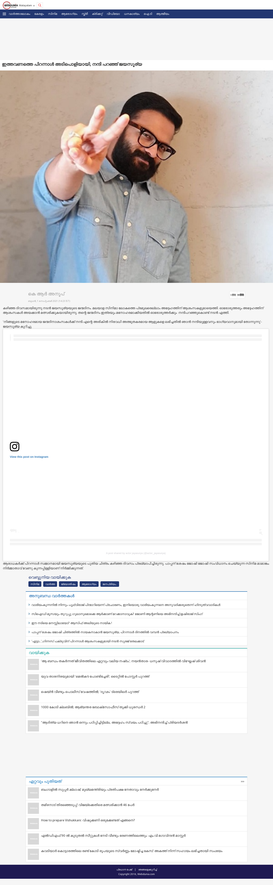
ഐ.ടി (148, 14)
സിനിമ (52, 14)
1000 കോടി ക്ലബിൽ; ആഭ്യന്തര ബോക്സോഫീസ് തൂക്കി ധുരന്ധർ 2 (93, 707)
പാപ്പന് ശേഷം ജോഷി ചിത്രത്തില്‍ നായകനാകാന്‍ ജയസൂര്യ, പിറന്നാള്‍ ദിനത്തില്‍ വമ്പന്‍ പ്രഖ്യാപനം (105, 632)
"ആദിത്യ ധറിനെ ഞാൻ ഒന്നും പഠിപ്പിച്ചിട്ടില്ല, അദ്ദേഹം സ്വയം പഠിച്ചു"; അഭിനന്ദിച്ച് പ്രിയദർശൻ (114, 722)
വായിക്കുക (39, 652)
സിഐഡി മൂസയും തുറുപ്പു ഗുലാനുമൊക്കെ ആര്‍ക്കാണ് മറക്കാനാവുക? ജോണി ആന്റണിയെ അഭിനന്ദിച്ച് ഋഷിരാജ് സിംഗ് (116, 614)
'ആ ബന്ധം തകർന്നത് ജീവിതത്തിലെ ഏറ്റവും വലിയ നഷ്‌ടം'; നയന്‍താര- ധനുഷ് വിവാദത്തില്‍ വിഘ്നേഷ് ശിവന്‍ (123, 661)
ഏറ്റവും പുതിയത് (45, 781)
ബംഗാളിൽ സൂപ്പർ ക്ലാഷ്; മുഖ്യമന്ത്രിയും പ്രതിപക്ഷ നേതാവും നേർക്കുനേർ (100, 789)
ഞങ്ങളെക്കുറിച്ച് (147, 869)
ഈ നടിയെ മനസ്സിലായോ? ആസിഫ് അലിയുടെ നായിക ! (71, 623)
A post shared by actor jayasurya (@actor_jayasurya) (136, 553)
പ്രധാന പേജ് (124, 869)
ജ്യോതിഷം (68, 584)
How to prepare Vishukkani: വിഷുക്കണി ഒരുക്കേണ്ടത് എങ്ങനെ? (88, 820)
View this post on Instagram (29, 456)
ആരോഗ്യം (69, 14)
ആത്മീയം (162, 14)
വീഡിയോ (113, 14)
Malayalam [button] (26, 5)
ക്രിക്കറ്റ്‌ (97, 14)
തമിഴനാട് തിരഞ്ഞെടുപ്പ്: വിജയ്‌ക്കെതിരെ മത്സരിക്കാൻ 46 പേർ (87, 805)
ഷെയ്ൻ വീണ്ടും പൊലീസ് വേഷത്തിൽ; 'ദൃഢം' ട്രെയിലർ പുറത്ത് (90, 691)
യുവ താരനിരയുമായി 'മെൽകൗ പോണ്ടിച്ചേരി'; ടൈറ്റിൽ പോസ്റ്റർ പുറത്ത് (95, 676)
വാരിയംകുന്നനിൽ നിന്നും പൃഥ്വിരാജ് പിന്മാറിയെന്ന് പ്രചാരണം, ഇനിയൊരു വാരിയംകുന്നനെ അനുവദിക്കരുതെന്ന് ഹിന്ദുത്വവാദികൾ (125, 605)
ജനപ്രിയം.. (110, 584)
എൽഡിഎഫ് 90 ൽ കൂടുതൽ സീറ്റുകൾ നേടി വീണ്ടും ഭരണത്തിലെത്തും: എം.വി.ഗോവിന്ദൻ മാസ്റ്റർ (113, 835)
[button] (4, 13)
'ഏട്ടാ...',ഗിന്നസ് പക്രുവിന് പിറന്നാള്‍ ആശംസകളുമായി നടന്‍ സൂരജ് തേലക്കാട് (87, 641)
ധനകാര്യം (132, 14)
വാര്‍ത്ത (50, 584)
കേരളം (39, 14)
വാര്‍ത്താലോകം (19, 14)
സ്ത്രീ (85, 14)
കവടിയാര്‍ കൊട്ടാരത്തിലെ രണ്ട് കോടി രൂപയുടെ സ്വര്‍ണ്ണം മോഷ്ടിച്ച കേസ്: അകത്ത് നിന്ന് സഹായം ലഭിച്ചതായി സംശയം (131, 851)
